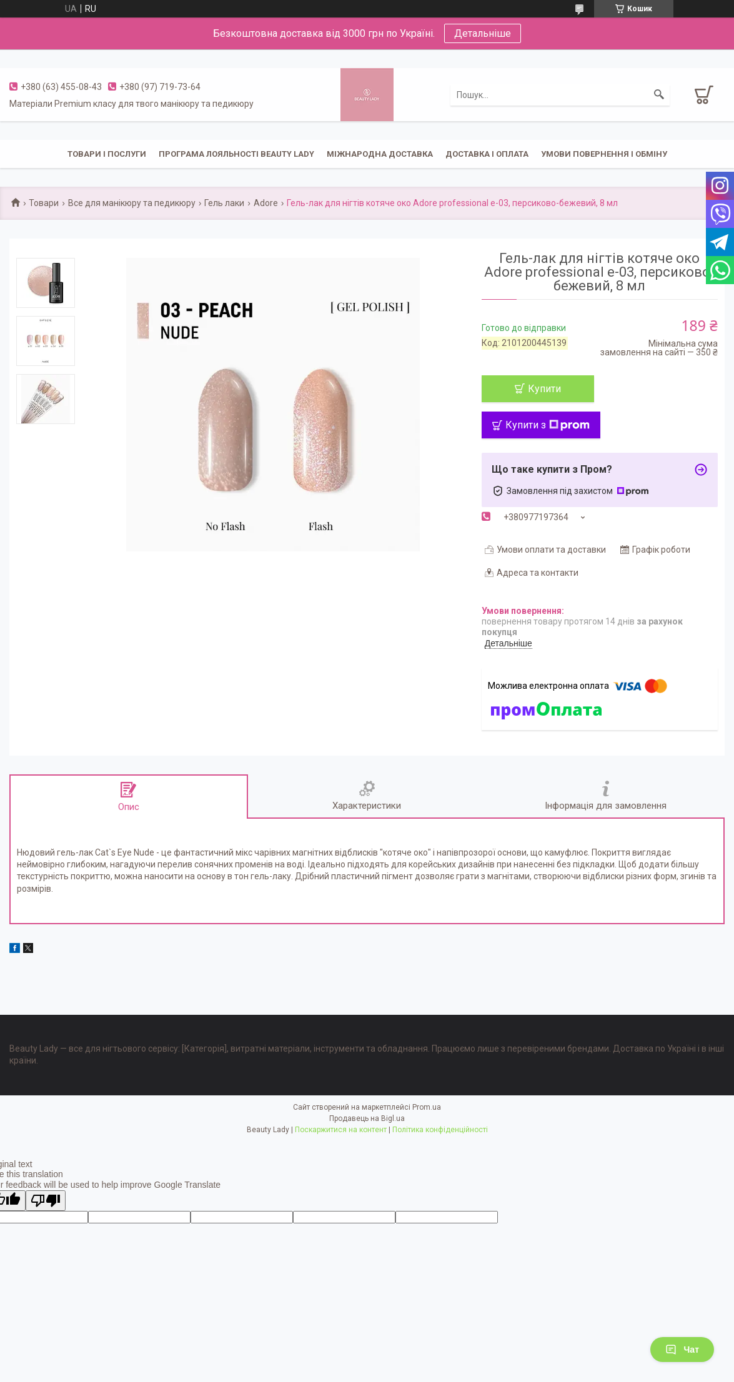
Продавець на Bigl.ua (367, 1118)
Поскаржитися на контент (341, 1129)
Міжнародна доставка (380, 154)
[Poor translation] (46, 1200)
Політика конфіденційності (440, 1129)
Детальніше (482, 33)
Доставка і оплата (486, 154)
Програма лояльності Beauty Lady (236, 154)
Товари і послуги (106, 154)
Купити (544, 389)
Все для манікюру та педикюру (132, 203)
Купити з (547, 425)
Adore (266, 203)
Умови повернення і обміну (604, 154)
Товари (44, 203)
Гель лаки (224, 203)
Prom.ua (426, 1107)
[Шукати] (659, 95)
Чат (682, 1349)
